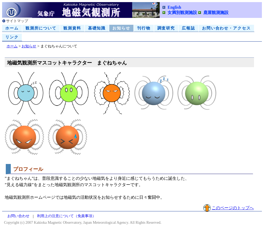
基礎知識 (97, 28)
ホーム (12, 28)
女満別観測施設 (182, 12)
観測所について (40, 28)
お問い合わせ (18, 216)
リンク (12, 37)
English (174, 7)
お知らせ (121, 28)
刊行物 (144, 28)
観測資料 (72, 28)
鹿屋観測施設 (216, 12)
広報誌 (188, 28)
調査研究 (166, 28)
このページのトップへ (233, 208)
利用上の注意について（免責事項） (66, 216)
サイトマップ (17, 21)
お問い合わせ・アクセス (226, 28)
